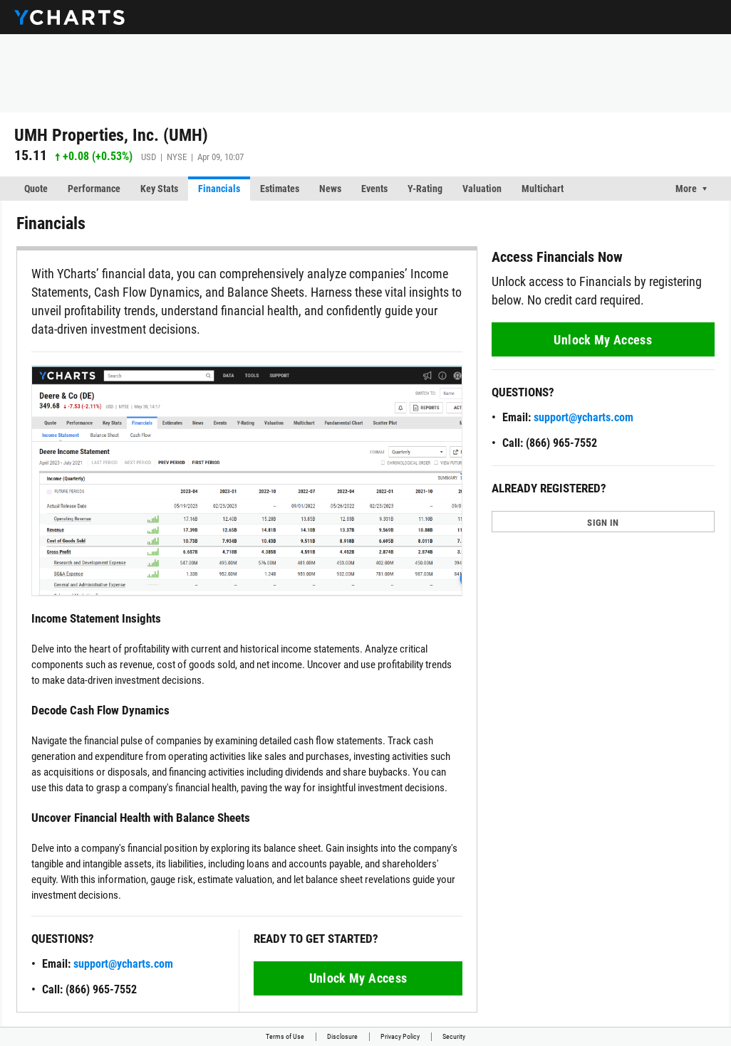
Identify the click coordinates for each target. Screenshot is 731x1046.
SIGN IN (602, 522)
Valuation (482, 188)
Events (374, 188)
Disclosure (342, 1036)
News (330, 188)
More (686, 188)
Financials (219, 188)
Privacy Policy (400, 1036)
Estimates (279, 188)
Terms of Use (285, 1036)
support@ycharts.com (123, 964)
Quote (36, 188)
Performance (94, 188)
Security (453, 1036)
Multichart (543, 188)
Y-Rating (425, 188)
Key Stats (159, 188)
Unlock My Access (358, 978)
